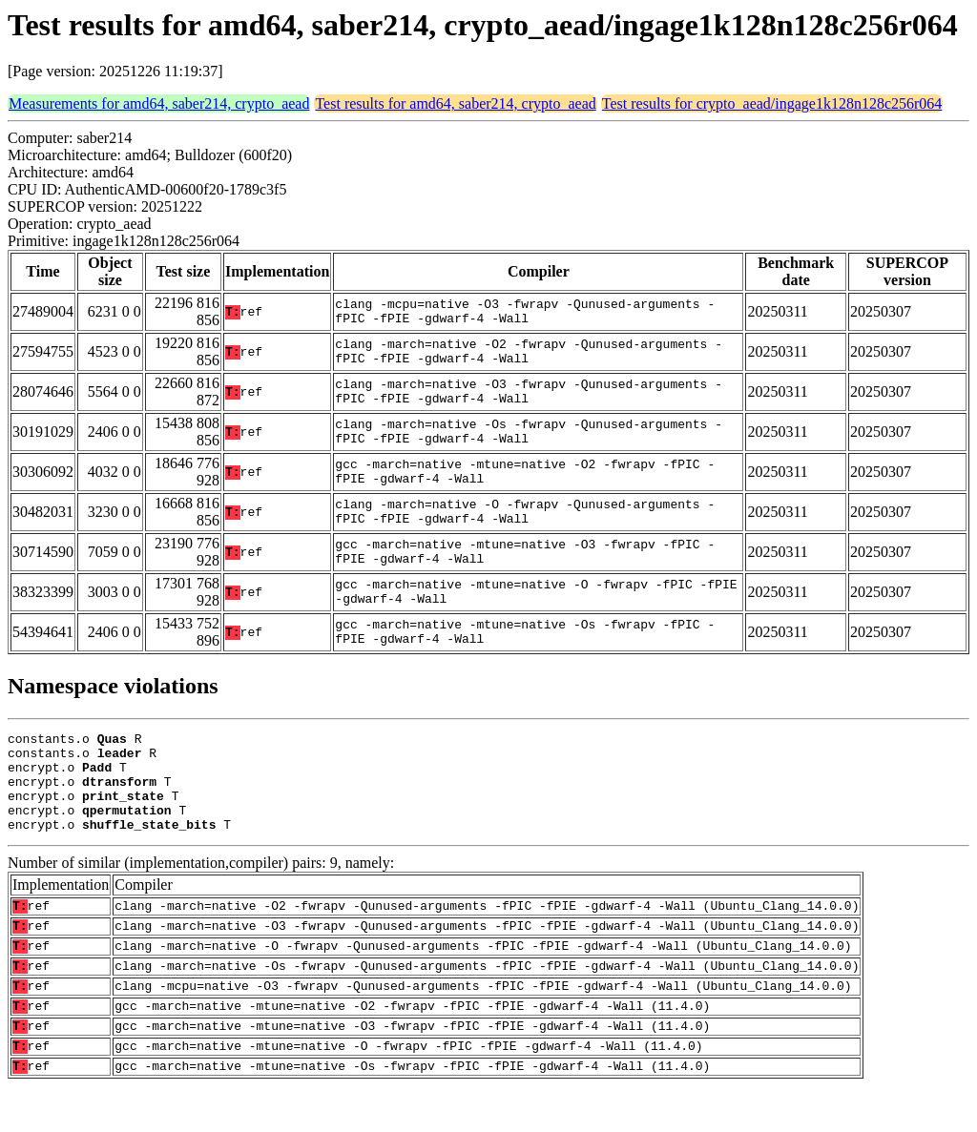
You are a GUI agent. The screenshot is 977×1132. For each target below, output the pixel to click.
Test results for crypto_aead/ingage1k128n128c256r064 (772, 103)
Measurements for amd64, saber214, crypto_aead (159, 103)
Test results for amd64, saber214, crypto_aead (455, 103)
